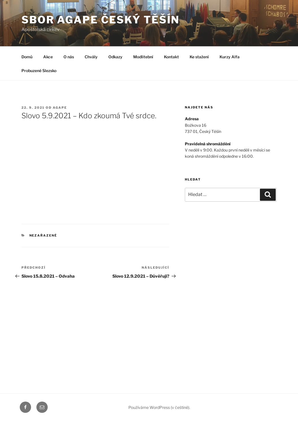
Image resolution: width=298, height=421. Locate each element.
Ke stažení (199, 56)
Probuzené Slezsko (38, 70)
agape (60, 108)
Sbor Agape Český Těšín (100, 20)
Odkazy (115, 56)
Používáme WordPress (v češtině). (159, 407)
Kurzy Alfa (230, 56)
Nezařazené (43, 235)
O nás (68, 56)
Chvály (91, 56)
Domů (26, 56)
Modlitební (143, 56)
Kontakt (171, 56)
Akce (48, 56)
